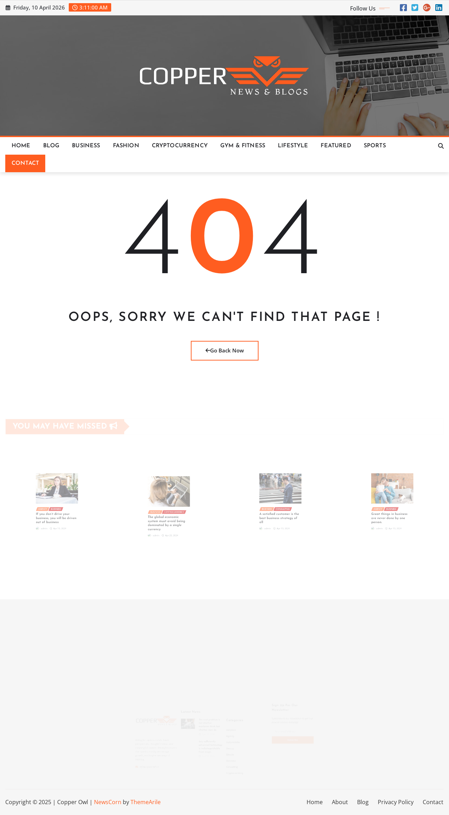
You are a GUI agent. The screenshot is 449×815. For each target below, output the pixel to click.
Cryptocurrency (180, 146)
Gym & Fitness (242, 146)
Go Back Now (225, 350)
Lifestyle (293, 146)
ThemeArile (145, 802)
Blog (51, 146)
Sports (375, 146)
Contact (25, 163)
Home (21, 146)
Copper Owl (72, 802)
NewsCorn (107, 802)
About (340, 802)
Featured (336, 146)
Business (86, 146)
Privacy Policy (396, 802)
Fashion (126, 146)
